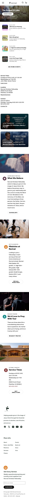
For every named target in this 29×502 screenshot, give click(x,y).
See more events (14, 67)
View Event (8, 14)
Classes (6, 453)
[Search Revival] (22, 3)
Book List (17, 445)
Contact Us (4, 106)
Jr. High (16, 265)
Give (16, 450)
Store (16, 447)
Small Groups (18, 272)
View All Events (10, 17)
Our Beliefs (13, 212)
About (5, 442)
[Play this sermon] (26, 116)
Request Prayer (15, 336)
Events (17, 442)
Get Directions (16, 392)
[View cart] (25, 3)
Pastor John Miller (8, 445)
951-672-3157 (5, 104)
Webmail (18, 496)
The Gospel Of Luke (11, 10)
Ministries (6, 447)
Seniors (11, 274)
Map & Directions (5, 94)
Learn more (4, 83)
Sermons (6, 450)
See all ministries (16, 282)
